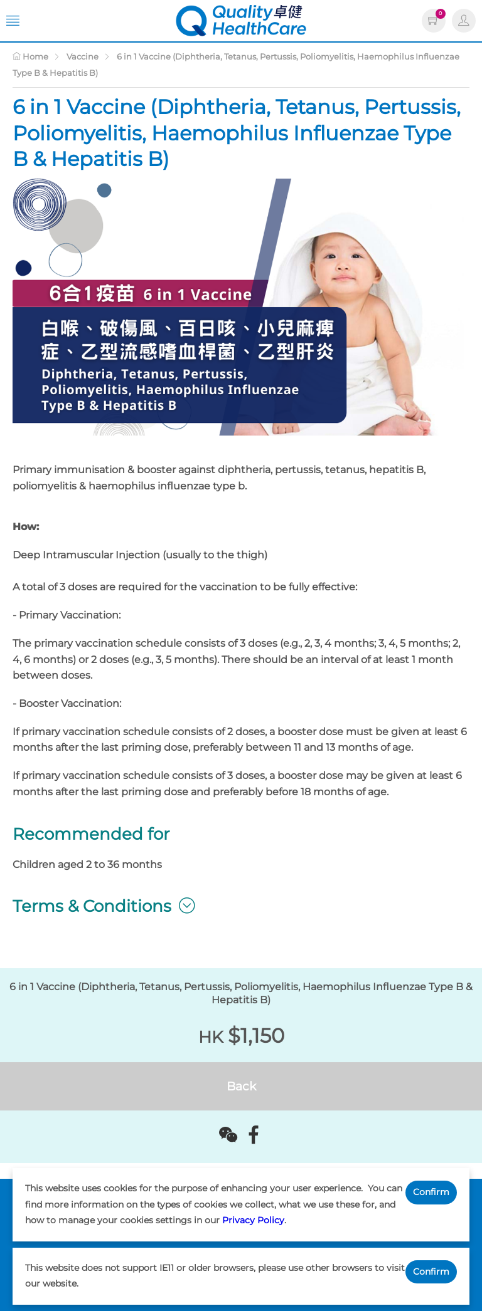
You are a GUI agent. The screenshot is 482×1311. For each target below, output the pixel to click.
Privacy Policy (253, 1220)
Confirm (431, 1192)
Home (30, 56)
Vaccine (83, 56)
